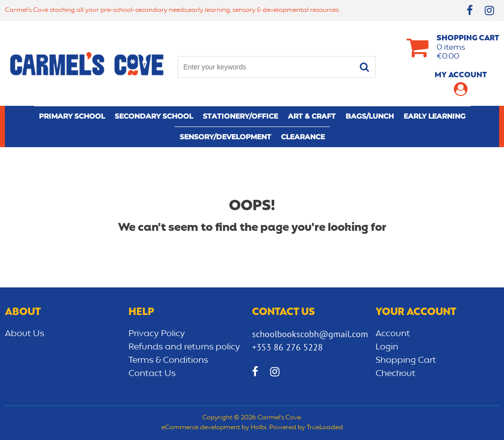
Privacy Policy (156, 334)
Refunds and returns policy (184, 347)
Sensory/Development (225, 136)
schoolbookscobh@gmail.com (310, 334)
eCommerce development (200, 428)
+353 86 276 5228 (287, 347)
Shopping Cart (406, 360)
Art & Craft (312, 116)
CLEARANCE (303, 136)
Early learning (435, 116)
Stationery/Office (240, 116)
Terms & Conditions (168, 360)
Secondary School (154, 116)
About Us (24, 334)
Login (387, 347)
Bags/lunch (370, 116)
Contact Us (152, 373)
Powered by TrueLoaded (306, 428)
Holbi (258, 428)
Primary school (72, 116)
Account (393, 334)
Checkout (395, 373)
